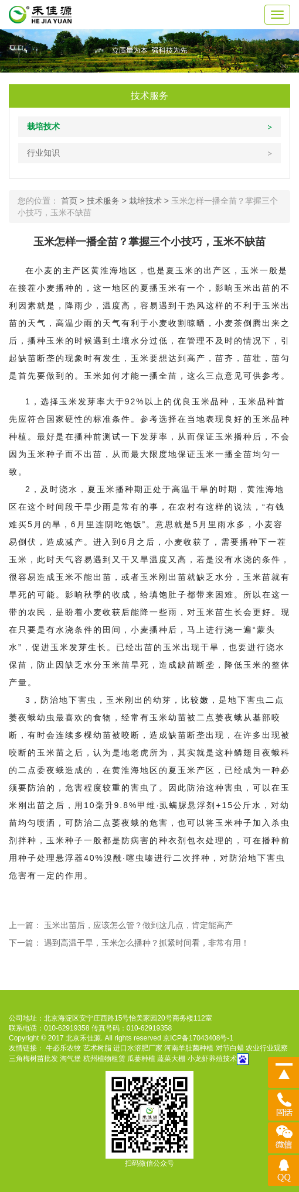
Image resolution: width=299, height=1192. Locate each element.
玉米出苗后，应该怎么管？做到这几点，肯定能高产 (138, 925)
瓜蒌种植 (141, 1058)
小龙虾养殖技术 (212, 1058)
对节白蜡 (230, 1048)
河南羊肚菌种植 (188, 1048)
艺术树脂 (97, 1048)
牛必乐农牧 (63, 1048)
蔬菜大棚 (171, 1058)
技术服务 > (108, 200)
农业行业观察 (267, 1048)
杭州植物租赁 (104, 1058)
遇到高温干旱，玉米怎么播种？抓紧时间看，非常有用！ (146, 942)
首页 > (74, 200)
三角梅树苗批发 (33, 1058)
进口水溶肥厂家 (137, 1048)
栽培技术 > (150, 200)
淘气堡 (70, 1058)
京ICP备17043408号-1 (198, 1038)
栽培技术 (43, 126)
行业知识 (43, 152)
